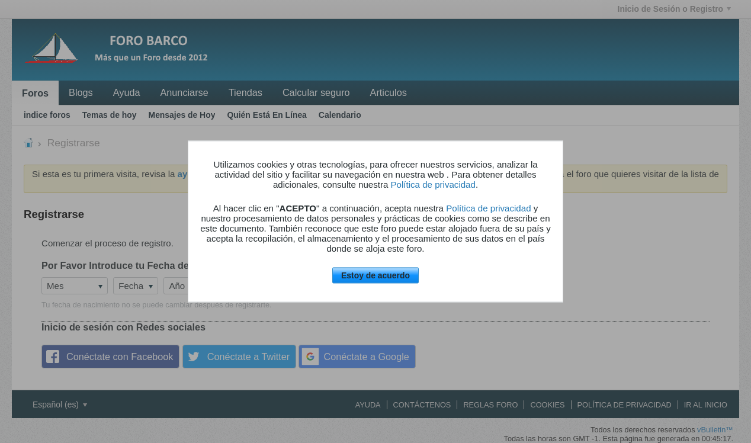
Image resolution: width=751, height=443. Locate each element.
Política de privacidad (433, 184)
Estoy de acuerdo (375, 275)
